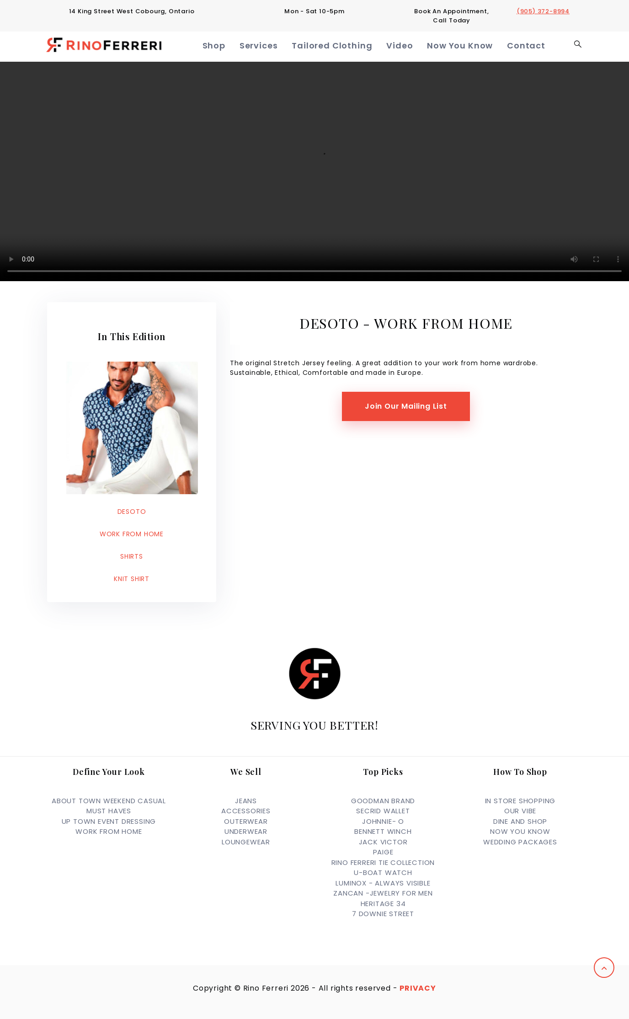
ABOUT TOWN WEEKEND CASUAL (109, 801)
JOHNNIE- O (383, 821)
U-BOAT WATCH (383, 872)
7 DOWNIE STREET (383, 913)
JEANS (246, 801)
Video (402, 46)
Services (266, 46)
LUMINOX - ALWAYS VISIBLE (383, 883)
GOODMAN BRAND (383, 801)
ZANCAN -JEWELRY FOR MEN (382, 893)
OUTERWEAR (245, 821)
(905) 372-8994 (543, 11)
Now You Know (461, 46)
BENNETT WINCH (382, 831)
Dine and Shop (520, 821)
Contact (526, 46)
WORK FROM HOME (132, 534)
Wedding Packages (520, 842)
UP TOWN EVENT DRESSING (109, 821)
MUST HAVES (108, 811)
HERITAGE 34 (383, 903)
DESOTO (131, 511)
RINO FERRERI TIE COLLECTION (383, 862)
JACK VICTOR (383, 842)
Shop (223, 46)
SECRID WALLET (383, 811)
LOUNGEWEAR (246, 842)
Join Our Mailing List (406, 406)
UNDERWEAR (245, 831)
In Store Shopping (520, 801)
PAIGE (383, 852)
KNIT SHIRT (131, 578)
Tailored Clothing (337, 46)
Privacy (418, 988)
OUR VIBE (520, 811)
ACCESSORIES (246, 811)
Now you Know (520, 831)
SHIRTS (131, 556)
